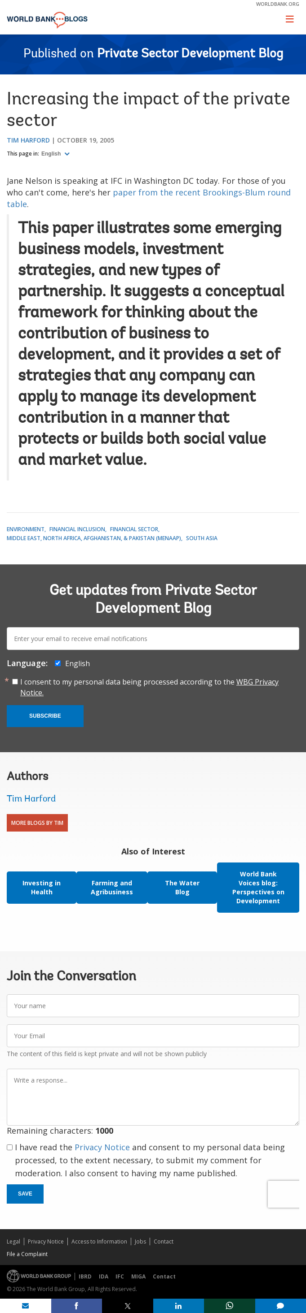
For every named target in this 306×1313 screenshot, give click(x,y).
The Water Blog (182, 887)
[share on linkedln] (178, 1306)
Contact (163, 1241)
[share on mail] (25, 1306)
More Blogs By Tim (37, 823)
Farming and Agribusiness (112, 887)
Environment (25, 529)
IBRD (85, 1276)
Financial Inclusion (77, 529)
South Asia (201, 538)
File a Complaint (27, 1254)
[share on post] (127, 1306)
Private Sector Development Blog (190, 54)
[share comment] (280, 1306)
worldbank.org (277, 3)
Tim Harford (28, 140)
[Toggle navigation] (289, 19)
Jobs (140, 1241)
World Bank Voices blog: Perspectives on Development (258, 887)
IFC (119, 1276)
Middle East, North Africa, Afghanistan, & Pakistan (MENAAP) (94, 538)
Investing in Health (41, 887)
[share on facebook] (76, 1306)
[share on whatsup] (229, 1306)
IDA (103, 1276)
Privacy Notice (102, 1147)
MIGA (138, 1276)
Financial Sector (134, 529)
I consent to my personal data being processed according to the (149, 687)
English (51, 154)
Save (25, 1194)
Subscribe (45, 716)
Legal (13, 1241)
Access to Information (99, 1241)
